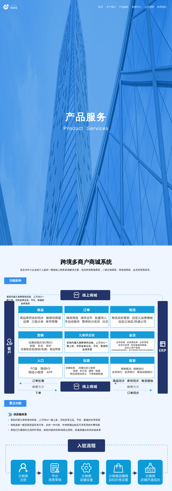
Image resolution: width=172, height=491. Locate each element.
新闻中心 (136, 7)
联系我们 (162, 7)
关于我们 (111, 7)
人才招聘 (149, 7)
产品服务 (123, 7)
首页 (100, 7)
